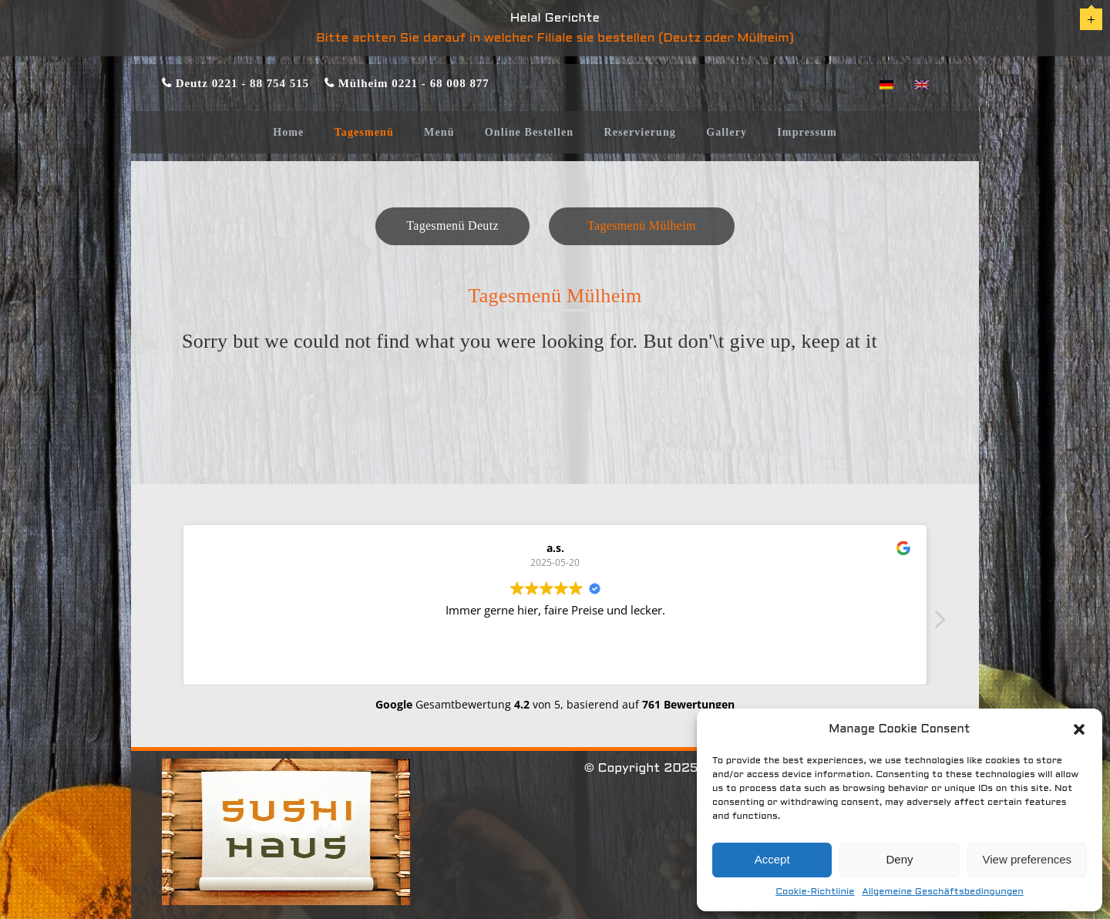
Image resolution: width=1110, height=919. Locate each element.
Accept (772, 859)
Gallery (726, 132)
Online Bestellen (529, 132)
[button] (1079, 729)
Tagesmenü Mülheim (641, 225)
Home (288, 132)
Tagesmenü (364, 132)
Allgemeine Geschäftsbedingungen (942, 892)
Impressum (807, 132)
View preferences (1027, 859)
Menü (439, 132)
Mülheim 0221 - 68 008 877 (412, 83)
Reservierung (640, 132)
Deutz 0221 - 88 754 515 (240, 83)
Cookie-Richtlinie (814, 892)
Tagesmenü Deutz (452, 225)
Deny (899, 859)
